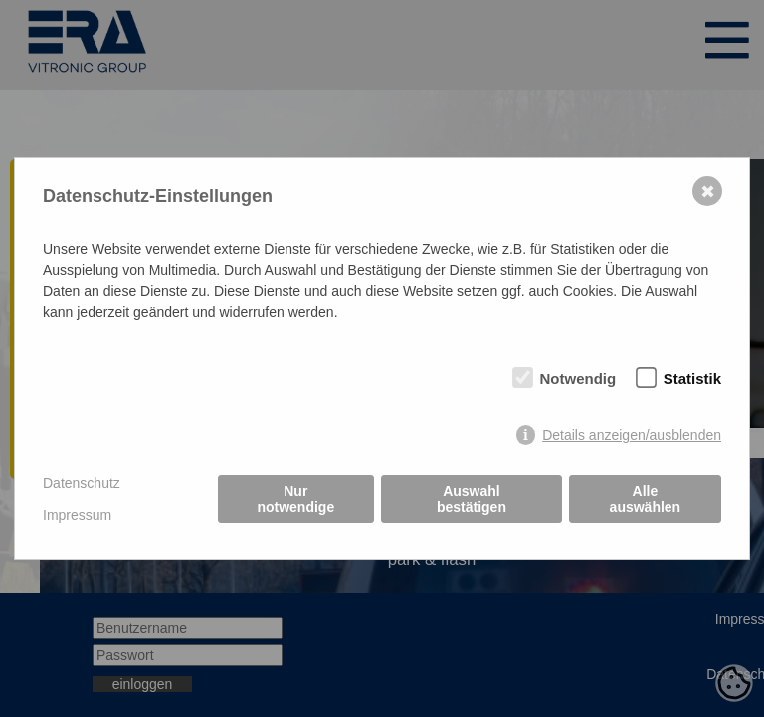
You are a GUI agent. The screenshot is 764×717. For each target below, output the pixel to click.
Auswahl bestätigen (471, 499)
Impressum (77, 515)
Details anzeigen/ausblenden (631, 435)
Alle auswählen (645, 499)
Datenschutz (81, 483)
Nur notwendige (295, 499)
